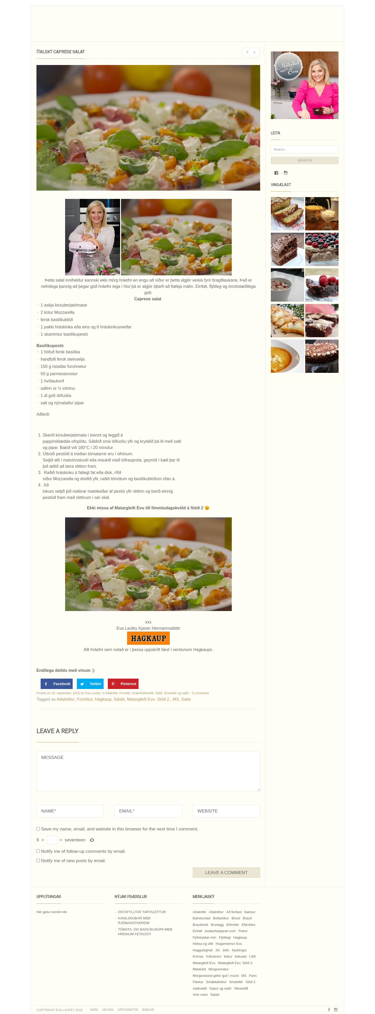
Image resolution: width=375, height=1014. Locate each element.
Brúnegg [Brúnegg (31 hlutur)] (217, 925)
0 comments (200, 693)
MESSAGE (148, 771)
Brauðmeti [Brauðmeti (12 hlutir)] (200, 925)
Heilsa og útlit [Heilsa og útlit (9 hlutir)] (203, 944)
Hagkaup (103, 699)
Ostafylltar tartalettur (142, 912)
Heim (94, 1010)
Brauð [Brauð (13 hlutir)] (247, 918)
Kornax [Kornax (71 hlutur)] (198, 956)
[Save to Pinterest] (123, 684)
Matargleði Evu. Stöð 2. (148, 699)
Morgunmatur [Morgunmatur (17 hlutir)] (219, 969)
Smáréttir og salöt (176, 693)
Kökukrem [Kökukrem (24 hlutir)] (213, 956)
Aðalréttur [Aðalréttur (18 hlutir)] (216, 912)
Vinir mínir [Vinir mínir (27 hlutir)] (200, 995)
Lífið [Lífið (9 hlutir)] (252, 956)
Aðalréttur (65, 699)
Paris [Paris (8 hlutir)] (253, 976)
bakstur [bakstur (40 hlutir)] (249, 912)
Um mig (108, 1010)
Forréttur (84, 699)
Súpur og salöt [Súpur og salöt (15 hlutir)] (220, 988)
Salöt (158, 693)
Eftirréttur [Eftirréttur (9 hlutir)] (248, 925)
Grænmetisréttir (143, 693)
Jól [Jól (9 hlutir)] (217, 950)
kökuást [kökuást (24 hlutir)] (241, 956)
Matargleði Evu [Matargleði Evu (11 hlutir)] (204, 963)
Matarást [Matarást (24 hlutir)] (199, 969)
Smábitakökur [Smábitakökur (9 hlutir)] (216, 982)
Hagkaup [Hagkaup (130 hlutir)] (240, 937)
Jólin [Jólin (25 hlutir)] (225, 950)
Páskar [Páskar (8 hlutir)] (198, 982)
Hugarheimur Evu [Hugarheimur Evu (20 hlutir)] (229, 944)
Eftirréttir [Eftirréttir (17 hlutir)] (232, 925)
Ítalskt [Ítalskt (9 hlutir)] (214, 995)
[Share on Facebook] (57, 684)
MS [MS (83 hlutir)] (243, 976)
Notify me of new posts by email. (73, 860)
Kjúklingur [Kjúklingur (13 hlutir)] (239, 950)
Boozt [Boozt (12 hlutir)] (236, 918)
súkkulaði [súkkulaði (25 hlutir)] (200, 988)
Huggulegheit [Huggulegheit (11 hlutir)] (203, 950)
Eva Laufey (93, 693)
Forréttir (125, 693)
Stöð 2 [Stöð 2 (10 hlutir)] (250, 982)
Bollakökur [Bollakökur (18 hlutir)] (221, 918)
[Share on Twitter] (90, 684)
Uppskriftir (127, 1010)
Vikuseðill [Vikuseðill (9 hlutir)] (241, 988)
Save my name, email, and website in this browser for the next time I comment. (119, 828)
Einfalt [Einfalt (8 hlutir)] (197, 931)
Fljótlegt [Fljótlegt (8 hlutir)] (225, 937)
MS (176, 699)
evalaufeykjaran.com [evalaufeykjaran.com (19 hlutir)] (220, 931)
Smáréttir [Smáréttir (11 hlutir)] (236, 982)
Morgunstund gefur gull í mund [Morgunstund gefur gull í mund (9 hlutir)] (216, 976)
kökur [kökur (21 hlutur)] (228, 956)
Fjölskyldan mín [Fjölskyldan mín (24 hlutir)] (204, 937)
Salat (186, 699)
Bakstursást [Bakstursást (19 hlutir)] (201, 918)
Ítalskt (119, 699)
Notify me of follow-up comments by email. (83, 851)
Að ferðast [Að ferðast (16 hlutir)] (234, 912)
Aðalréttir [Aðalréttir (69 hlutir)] (199, 912)
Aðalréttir (111, 693)
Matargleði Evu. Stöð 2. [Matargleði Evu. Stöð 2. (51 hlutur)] (235, 963)
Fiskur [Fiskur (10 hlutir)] (243, 931)
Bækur (148, 1010)
